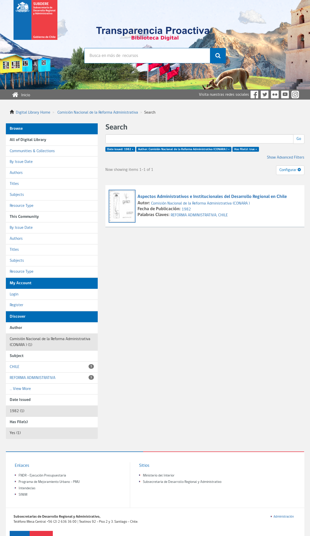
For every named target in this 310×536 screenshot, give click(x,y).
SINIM (23, 495)
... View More (20, 389)
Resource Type (21, 206)
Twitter (264, 94)
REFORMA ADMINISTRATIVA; (194, 215)
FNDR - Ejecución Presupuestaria (42, 476)
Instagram (295, 94)
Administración (284, 516)
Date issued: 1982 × (120, 149)
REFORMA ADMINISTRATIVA (52, 377)
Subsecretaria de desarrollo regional (35, 24)
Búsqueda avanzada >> (102, 69)
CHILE (52, 366)
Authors (16, 173)
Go (298, 139)
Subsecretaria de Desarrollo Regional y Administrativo (182, 482)
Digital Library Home (33, 113)
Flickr (275, 94)
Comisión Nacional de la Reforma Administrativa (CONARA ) (200, 203)
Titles (14, 184)
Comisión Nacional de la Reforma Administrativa (97, 113)
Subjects (17, 195)
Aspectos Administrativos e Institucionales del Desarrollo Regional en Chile (213, 196)
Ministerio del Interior (159, 476)
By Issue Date (21, 162)
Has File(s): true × (245, 149)
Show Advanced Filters (285, 158)
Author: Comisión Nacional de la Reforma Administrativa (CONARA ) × (184, 149)
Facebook (254, 94)
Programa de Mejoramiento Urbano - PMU (49, 482)
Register (16, 305)
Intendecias (27, 488)
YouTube (285, 94)
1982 (186, 209)
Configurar (290, 170)
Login (14, 294)
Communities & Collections (32, 151)
